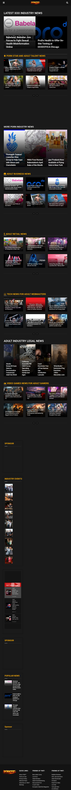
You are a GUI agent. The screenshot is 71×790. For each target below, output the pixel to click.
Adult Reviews (36, 773)
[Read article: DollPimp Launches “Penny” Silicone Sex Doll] (35, 261)
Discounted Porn (37, 777)
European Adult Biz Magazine (40, 781)
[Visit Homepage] (35, 3)
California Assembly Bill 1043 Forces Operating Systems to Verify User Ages (26, 368)
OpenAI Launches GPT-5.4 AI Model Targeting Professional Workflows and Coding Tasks (57, 307)
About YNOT (22, 769)
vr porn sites (35, 779)
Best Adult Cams (37, 769)
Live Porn (35, 771)
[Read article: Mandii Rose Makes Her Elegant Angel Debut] (35, 82)
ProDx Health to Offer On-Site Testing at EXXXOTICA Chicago (35, 187)
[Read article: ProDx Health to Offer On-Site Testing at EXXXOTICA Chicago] (8, 690)
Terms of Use (22, 771)
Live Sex (54, 779)
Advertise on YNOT (24, 777)
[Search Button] (67, 2)
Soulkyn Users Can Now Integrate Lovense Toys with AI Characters (13, 307)
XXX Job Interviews (57, 771)
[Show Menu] (4, 2)
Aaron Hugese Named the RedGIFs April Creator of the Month (13, 69)
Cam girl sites (55, 781)
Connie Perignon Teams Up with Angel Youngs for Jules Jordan (12, 85)
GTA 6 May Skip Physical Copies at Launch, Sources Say (34, 396)
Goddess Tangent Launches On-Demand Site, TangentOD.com (57, 69)
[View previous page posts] (34, 95)
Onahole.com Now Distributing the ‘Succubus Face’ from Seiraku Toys (56, 247)
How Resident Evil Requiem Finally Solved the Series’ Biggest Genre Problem (12, 413)
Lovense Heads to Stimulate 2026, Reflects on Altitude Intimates (35, 247)
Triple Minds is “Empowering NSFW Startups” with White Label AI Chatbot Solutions (35, 307)
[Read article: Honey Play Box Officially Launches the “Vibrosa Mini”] (57, 261)
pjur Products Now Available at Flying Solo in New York (56, 162)
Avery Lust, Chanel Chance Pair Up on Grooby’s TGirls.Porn (56, 85)
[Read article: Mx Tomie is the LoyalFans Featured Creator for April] (35, 66)
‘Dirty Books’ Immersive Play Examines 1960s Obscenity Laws (59, 370)
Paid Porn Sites (56, 777)
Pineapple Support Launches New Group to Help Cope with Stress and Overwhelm (14, 159)
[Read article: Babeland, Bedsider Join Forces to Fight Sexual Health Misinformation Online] (8, 677)
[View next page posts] (37, 95)
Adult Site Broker (56, 773)
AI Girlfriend (55, 783)
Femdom (54, 775)
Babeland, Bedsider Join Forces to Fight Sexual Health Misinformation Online (13, 187)
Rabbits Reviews (56, 769)
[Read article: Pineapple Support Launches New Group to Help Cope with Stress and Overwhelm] (8, 701)
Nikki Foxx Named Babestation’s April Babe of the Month (35, 162)
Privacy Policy (23, 773)
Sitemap (21, 779)
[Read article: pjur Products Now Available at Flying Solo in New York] (13, 244)
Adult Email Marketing (38, 775)
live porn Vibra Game (57, 785)
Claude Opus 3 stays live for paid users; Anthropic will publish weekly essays (56, 324)
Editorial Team (23, 775)
